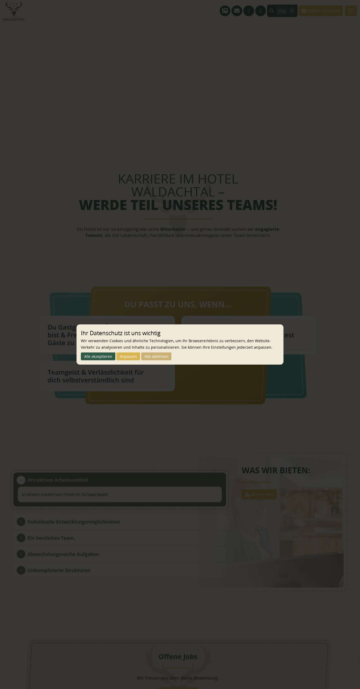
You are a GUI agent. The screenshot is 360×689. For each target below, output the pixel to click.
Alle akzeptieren (101, 356)
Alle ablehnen (170, 356)
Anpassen (137, 356)
